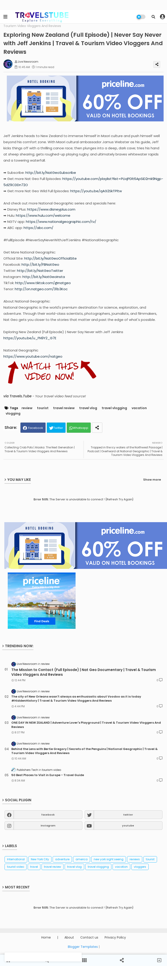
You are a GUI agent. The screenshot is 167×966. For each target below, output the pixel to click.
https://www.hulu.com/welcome (43, 215)
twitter (128, 814)
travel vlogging (114, 408)
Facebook (35, 428)
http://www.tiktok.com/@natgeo (43, 282)
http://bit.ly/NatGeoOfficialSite (50, 258)
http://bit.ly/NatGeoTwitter (40, 270)
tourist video (15, 867)
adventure (62, 859)
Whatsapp (80, 428)
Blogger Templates (83, 946)
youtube (128, 825)
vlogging (13, 413)
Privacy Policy (115, 937)
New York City (40, 859)
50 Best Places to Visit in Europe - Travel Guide (47, 775)
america (82, 859)
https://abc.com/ (38, 227)
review (27, 408)
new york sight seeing (108, 859)
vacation (139, 408)
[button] (153, 16)
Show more (152, 479)
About (69, 937)
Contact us (89, 937)
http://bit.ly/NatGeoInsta (43, 276)
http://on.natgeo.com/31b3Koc (41, 289)
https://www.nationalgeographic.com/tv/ (61, 221)
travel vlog (88, 408)
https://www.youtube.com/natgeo (32, 356)
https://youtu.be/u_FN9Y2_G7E (29, 338)
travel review (64, 408)
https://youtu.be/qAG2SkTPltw (96, 191)
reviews (135, 859)
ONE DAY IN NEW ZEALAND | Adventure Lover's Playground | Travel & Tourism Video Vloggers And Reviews (86, 725)
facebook (48, 814)
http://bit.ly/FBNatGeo (40, 264)
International (16, 859)
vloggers (140, 867)
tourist (43, 408)
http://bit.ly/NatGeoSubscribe (50, 172)
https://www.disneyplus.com (51, 209)
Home (46, 937)
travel (34, 867)
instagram (48, 825)
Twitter (58, 428)
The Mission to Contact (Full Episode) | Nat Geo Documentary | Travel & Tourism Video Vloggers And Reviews (83, 672)
